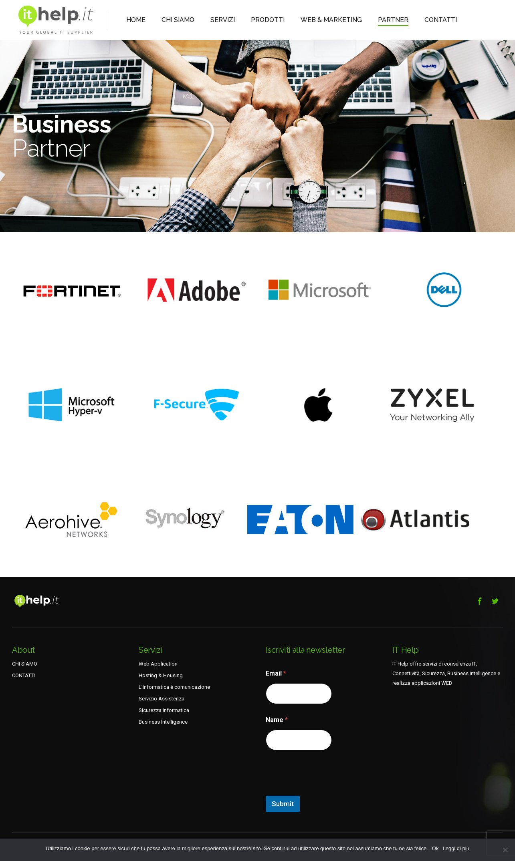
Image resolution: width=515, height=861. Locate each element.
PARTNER (358, 20)
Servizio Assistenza (161, 699)
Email (276, 673)
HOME (134, 20)
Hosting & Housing (161, 675)
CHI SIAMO (171, 20)
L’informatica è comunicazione (174, 687)
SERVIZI (210, 20)
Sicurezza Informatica (164, 710)
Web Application (158, 664)
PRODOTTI (250, 20)
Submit (283, 804)
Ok (435, 848)
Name (277, 720)
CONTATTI (400, 20)
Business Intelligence (163, 722)
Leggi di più (455, 848)
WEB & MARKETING (305, 20)
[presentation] (327, 790)
